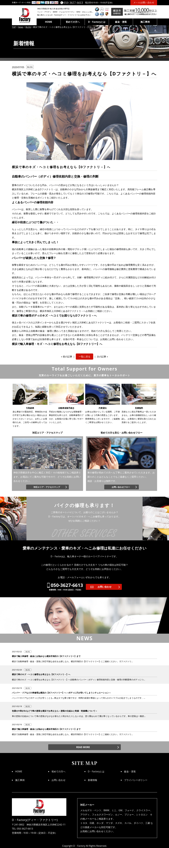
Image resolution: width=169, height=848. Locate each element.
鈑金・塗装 (121, 21)
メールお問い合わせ (143, 2)
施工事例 (145, 21)
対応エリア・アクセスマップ (47, 487)
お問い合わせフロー (121, 487)
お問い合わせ (105, 586)
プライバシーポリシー (135, 780)
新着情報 (92, 780)
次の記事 (101, 356)
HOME (48, 21)
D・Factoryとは (97, 21)
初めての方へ (73, 21)
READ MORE (83, 747)
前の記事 (67, 356)
